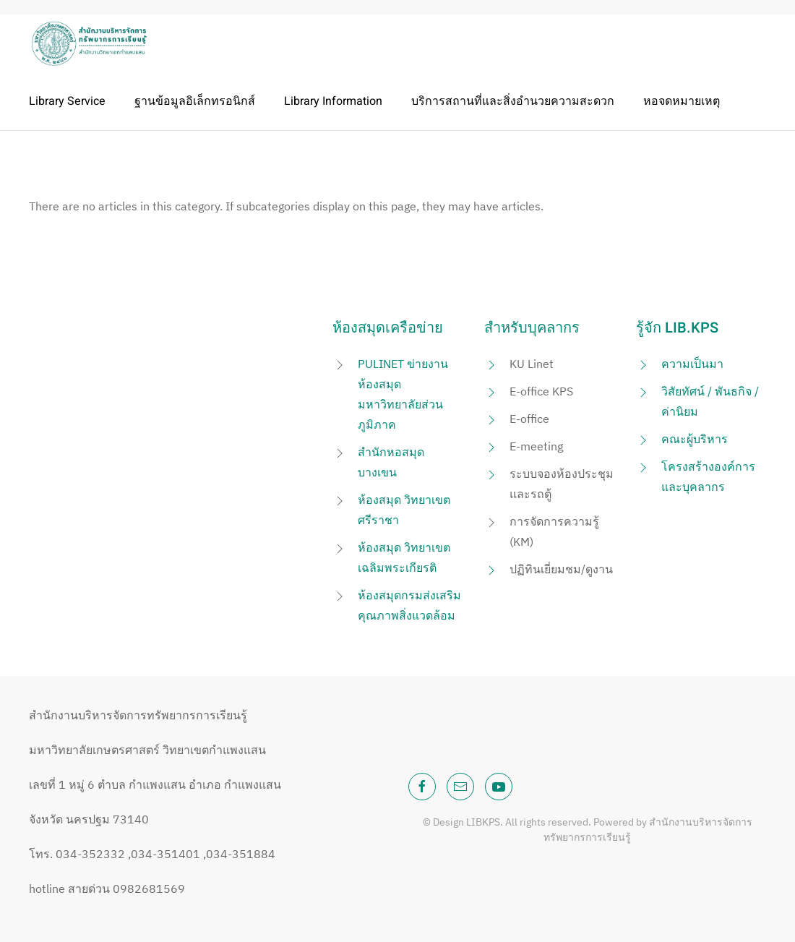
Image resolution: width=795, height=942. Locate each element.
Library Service (67, 101)
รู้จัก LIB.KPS (677, 327)
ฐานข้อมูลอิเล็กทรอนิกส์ (194, 101)
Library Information (333, 101)
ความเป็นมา (692, 363)
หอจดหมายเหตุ (681, 101)
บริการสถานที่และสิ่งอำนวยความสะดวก (512, 101)
